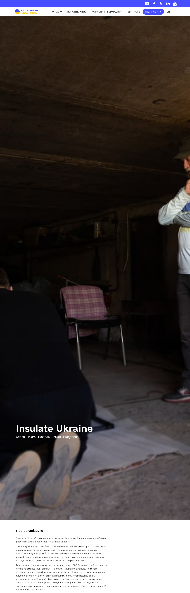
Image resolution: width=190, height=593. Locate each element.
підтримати (153, 11)
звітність (134, 11)
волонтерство (77, 11)
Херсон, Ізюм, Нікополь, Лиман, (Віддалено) (47, 437)
